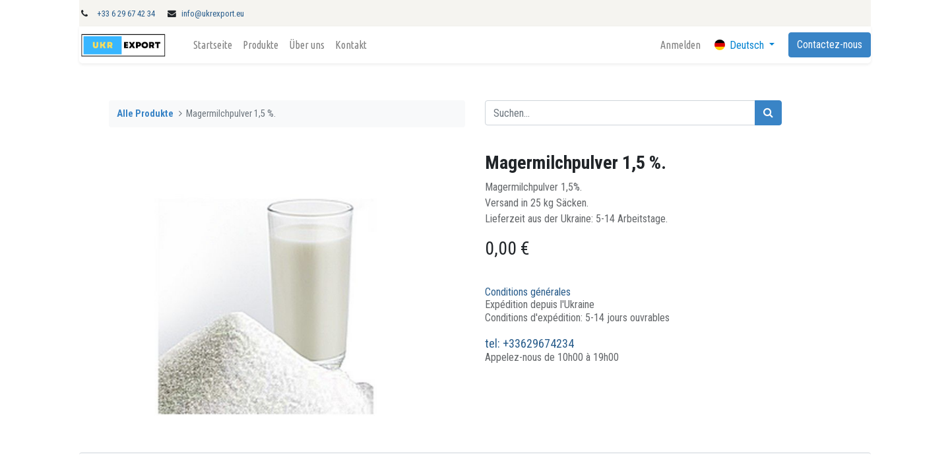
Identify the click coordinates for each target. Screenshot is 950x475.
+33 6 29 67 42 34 (126, 13)
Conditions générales (528, 292)
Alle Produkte (145, 113)
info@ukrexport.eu (212, 13)
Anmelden (680, 45)
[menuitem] (213, 45)
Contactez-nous (829, 44)
